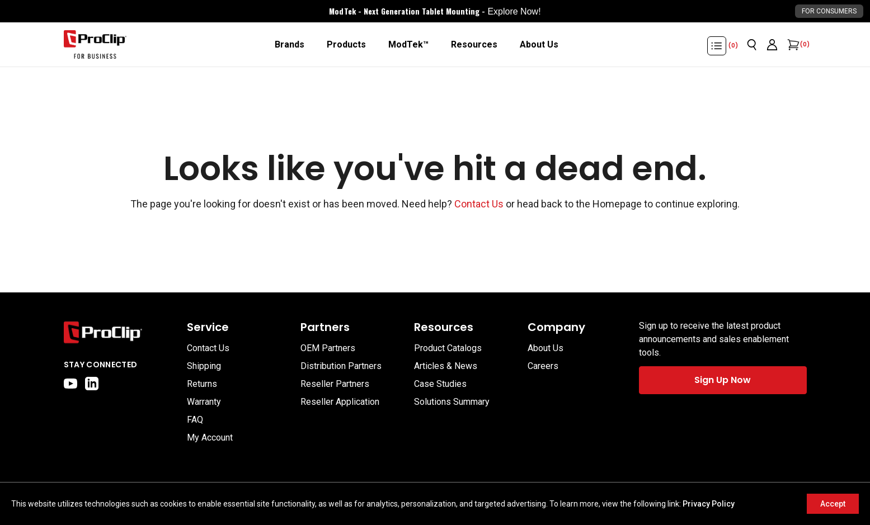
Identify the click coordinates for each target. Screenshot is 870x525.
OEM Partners (327, 348)
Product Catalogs (448, 348)
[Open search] (752, 44)
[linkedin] (91, 383)
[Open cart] (792, 44)
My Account (210, 437)
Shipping (204, 366)
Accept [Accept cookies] (832, 503)
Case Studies (440, 384)
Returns (202, 384)
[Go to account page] (772, 44)
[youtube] (70, 383)
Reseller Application (339, 401)
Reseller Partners (334, 384)
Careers (543, 366)
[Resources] (474, 44)
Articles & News (445, 366)
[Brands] (289, 44)
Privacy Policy (709, 503)
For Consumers (829, 11)
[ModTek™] (408, 44)
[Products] (346, 44)
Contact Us (479, 204)
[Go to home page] (120, 332)
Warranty (204, 401)
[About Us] (539, 44)
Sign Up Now (722, 379)
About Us (545, 348)
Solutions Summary (452, 401)
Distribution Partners (341, 366)
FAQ (195, 419)
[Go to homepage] (95, 44)
